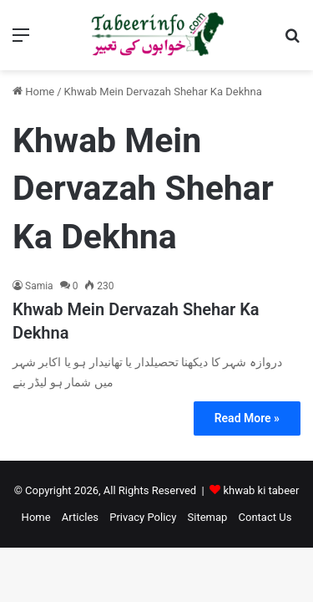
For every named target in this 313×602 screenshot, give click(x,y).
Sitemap (208, 517)
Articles (80, 517)
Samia (39, 286)
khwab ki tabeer (261, 490)
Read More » (247, 418)
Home (33, 91)
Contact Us (265, 517)
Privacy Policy (142, 517)
